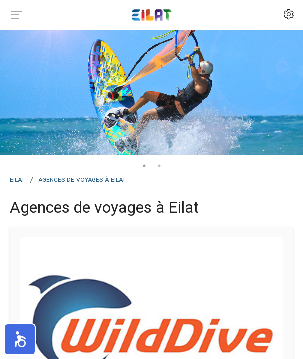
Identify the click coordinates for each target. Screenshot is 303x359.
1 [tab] (144, 166)
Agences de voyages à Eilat (82, 179)
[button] (20, 339)
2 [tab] (159, 166)
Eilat (17, 179)
